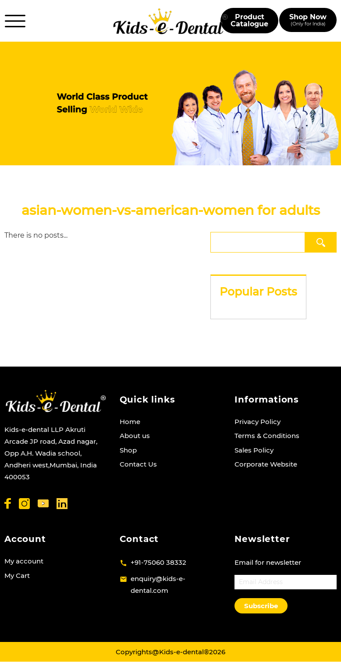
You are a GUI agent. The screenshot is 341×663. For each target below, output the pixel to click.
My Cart (17, 575)
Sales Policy (254, 450)
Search (323, 242)
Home (130, 421)
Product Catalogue (249, 20)
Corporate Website (265, 464)
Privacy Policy (257, 421)
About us (135, 435)
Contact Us (138, 464)
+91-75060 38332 (158, 562)
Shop (128, 450)
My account (23, 561)
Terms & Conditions (266, 435)
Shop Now (308, 20)
